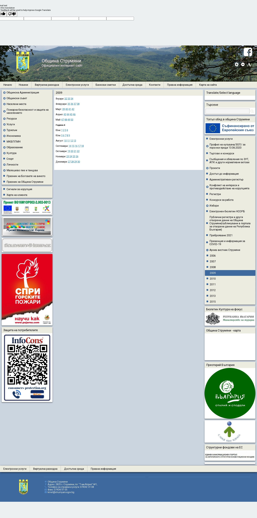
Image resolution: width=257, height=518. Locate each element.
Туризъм (12, 130)
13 (74, 140)
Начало (7, 84)
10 (65, 140)
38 (78, 104)
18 (82, 146)
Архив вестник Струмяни (224, 250)
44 (68, 114)
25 (74, 156)
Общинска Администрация (23, 92)
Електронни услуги (77, 84)
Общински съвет (17, 98)
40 (66, 109)
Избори (214, 205)
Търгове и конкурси (221, 153)
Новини (23, 84)
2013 (213, 296)
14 (70, 146)
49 (69, 119)
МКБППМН (13, 141)
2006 (213, 255)
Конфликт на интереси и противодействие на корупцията (229, 187)
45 (71, 114)
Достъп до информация (224, 173)
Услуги (11, 124)
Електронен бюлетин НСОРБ (227, 211)
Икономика (14, 135)
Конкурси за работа (221, 199)
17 (79, 146)
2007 (213, 261)
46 (74, 114)
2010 (213, 278)
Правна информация (179, 84)
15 (73, 146)
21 (75, 151)
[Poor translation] (12, 14)
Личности (12, 164)
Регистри (215, 194)
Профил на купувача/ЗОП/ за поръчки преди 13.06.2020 (227, 146)
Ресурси (12, 118)
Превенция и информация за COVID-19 (227, 243)
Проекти (214, 168)
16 (76, 146)
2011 (213, 284)
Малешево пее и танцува (22, 170)
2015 (213, 301)
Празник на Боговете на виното (26, 176)
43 (65, 114)
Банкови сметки (106, 84)
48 (65, 119)
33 (69, 98)
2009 (213, 273)
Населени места (16, 104)
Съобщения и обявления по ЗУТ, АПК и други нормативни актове (229, 161)
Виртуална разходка (47, 84)
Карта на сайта (208, 84)
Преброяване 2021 (221, 235)
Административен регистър (226, 179)
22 (78, 151)
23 (67, 156)
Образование (15, 147)
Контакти (154, 84)
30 (78, 161)
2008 (213, 267)
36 (72, 104)
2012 (213, 290)
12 (71, 140)
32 (65, 98)
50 (72, 119)
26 (77, 156)
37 (75, 104)
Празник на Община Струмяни (25, 181)
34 (72, 98)
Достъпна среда (132, 84)
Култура (11, 153)
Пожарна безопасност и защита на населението (28, 111)
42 (73, 109)
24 (70, 156)
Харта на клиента (17, 195)
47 (62, 119)
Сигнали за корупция (19, 189)
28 (72, 161)
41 (70, 109)
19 (69, 151)
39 (63, 109)
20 (72, 151)
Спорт (10, 158)
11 (68, 140)
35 (69, 104)
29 (75, 161)
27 (69, 161)
